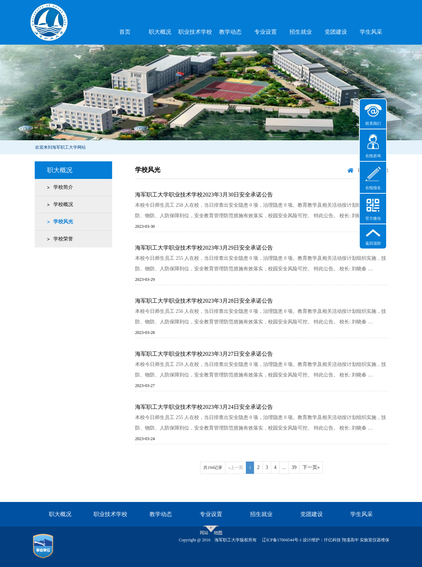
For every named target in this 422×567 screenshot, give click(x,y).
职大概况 (160, 32)
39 (300, 467)
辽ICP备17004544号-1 (282, 539)
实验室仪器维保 (374, 539)
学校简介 (61, 187)
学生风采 (371, 32)
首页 (124, 32)
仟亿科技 (332, 539)
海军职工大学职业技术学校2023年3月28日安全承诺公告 (210, 301)
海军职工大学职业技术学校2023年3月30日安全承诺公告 (210, 195)
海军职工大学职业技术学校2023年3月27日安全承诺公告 (210, 354)
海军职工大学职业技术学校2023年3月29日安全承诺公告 (210, 248)
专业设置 (265, 32)
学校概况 (61, 204)
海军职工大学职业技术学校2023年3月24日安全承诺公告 (210, 407)
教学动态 (230, 32)
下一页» (317, 467)
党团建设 (336, 32)
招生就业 (300, 32)
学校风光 (61, 221)
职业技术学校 (195, 32)
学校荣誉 (61, 238)
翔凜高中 (350, 539)
